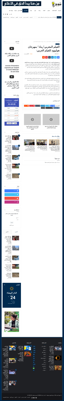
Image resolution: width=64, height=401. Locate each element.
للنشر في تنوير (25, 17)
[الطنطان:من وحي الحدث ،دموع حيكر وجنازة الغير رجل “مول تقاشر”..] (58, 349)
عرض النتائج (12, 225)
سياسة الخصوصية (6, 17)
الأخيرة (16, 231)
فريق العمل (12, 17)
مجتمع (49, 10)
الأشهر (7, 231)
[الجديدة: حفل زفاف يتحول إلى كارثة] (58, 369)
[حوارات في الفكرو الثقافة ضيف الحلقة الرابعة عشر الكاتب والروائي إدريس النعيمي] (12, 384)
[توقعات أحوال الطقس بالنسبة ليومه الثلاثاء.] (27, 349)
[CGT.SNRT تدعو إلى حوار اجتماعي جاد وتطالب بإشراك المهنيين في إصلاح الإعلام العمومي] (15, 147)
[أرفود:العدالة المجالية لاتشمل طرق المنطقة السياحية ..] (15, 176)
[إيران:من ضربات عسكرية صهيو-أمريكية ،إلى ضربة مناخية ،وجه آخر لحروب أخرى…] (15, 166)
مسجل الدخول (51, 162)
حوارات (15, 10)
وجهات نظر (11, 10)
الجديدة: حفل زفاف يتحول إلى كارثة (51, 369)
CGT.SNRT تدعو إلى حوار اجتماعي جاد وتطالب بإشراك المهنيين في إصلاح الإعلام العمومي (41, 17)
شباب (44, 361)
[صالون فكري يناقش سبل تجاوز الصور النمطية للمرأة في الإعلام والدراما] (41, 142)
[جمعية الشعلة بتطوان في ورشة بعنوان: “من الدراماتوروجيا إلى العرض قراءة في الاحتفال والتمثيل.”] (29, 142)
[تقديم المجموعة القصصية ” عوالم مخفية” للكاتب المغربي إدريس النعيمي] (12, 362)
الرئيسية (59, 10)
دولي (35, 10)
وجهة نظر (44, 353)
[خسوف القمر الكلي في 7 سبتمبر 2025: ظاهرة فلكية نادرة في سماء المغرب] (58, 359)
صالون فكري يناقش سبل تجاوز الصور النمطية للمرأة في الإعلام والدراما (42, 147)
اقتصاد (44, 10)
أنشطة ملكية (54, 10)
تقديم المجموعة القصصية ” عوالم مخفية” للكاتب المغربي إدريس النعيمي (5, 364)
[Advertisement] (32, 27)
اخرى (45, 357)
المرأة (44, 369)
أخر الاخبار (44, 365)
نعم (16, 217)
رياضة (39, 10)
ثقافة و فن (26, 10)
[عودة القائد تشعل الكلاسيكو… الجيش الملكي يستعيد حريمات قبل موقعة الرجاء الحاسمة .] (15, 137)
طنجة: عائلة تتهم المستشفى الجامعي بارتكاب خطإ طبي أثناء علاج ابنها (8, 158)
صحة (45, 363)
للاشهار (17, 17)
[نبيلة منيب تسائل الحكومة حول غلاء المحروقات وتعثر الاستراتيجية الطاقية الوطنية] (27, 355)
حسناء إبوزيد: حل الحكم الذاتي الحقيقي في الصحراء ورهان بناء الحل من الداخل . (5, 375)
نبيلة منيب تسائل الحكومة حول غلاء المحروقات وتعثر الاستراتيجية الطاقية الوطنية (20, 357)
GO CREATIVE (29, 396)
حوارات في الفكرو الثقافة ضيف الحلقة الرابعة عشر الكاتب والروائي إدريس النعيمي (5, 386)
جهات (31, 10)
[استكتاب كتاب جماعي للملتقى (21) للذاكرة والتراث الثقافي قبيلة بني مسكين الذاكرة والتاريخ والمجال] (54, 142)
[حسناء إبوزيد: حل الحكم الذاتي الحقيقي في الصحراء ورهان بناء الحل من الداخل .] (12, 373)
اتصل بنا (20, 17)
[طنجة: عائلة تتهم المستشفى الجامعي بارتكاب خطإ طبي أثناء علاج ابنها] (15, 157)
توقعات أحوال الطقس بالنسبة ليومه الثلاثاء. (20, 349)
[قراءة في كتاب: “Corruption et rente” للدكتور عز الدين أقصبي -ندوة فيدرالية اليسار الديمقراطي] (12, 349)
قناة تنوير (20, 10)
